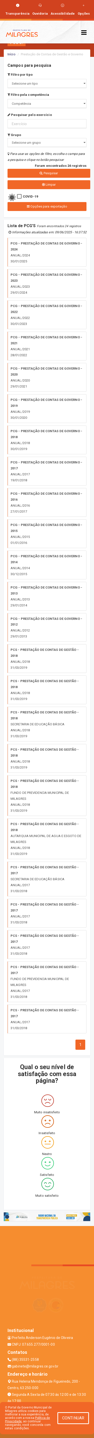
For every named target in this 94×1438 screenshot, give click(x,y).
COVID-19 (30, 196)
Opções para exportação (47, 206)
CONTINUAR (73, 1418)
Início (12, 54)
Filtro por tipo (20, 74)
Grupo (14, 135)
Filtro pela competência (28, 95)
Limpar (49, 184)
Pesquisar (49, 173)
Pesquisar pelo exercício (30, 115)
